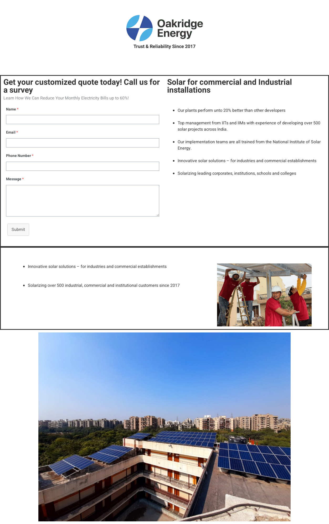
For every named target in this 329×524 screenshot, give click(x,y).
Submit (18, 229)
